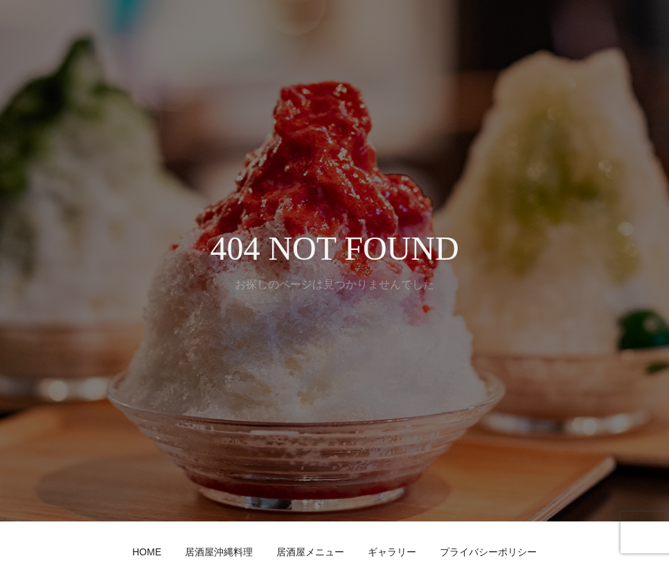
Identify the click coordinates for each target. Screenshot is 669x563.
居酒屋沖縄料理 (219, 551)
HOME (146, 551)
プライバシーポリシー (488, 551)
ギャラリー (392, 551)
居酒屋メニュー (310, 551)
